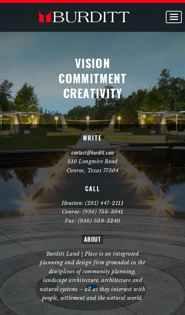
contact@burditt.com (92, 152)
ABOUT (92, 239)
